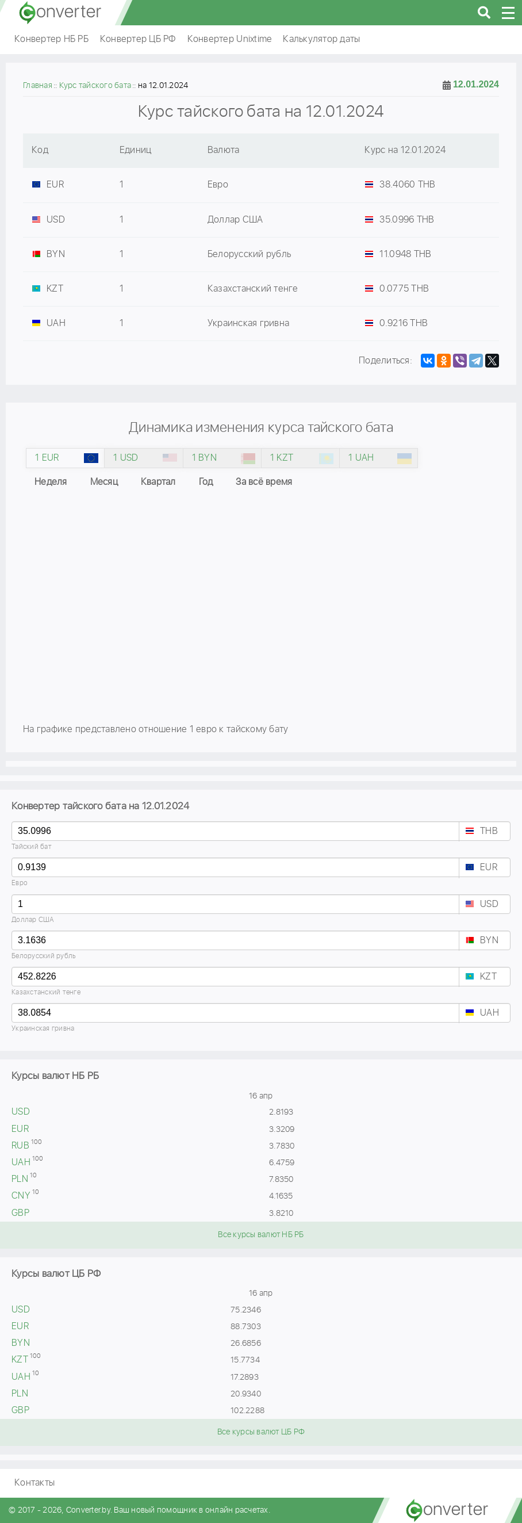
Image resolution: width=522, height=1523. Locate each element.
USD (489, 904)
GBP (20, 1213)
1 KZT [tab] (281, 458)
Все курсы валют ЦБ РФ (261, 1432)
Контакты (34, 1483)
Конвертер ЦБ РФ (138, 39)
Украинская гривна (42, 1029)
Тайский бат (31, 847)
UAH (489, 1013)
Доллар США (33, 920)
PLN (19, 1179)
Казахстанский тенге (45, 992)
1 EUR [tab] (47, 458)
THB (489, 831)
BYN (489, 940)
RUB (20, 1146)
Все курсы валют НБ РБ (261, 1235)
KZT (488, 977)
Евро (19, 883)
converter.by (60, 12)
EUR (488, 867)
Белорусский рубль (43, 956)
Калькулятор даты (321, 39)
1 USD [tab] (125, 458)
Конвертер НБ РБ (51, 39)
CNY (20, 1196)
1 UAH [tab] (361, 458)
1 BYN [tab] (204, 458)
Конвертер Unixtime (229, 39)
